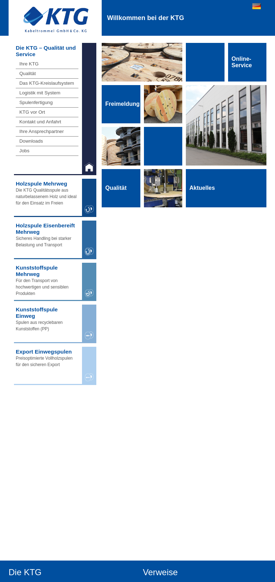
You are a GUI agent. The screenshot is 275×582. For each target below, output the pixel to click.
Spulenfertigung (36, 102)
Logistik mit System (40, 92)
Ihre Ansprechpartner (41, 131)
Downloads (31, 141)
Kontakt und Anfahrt (40, 121)
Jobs (24, 150)
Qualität (27, 73)
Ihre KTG (29, 63)
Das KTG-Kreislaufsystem (46, 83)
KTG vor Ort (32, 112)
